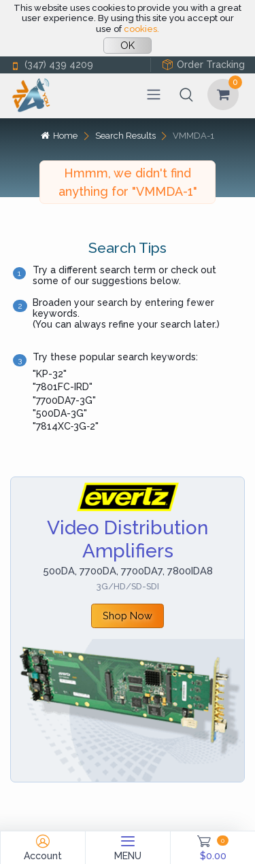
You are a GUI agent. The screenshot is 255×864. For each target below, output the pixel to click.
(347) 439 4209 (51, 65)
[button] (186, 94)
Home (59, 136)
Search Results (125, 136)
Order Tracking (203, 65)
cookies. (141, 29)
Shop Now (127, 615)
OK (127, 45)
